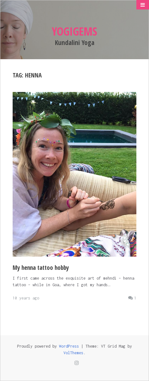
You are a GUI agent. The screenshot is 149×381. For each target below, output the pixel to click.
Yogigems (74, 31)
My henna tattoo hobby (41, 268)
